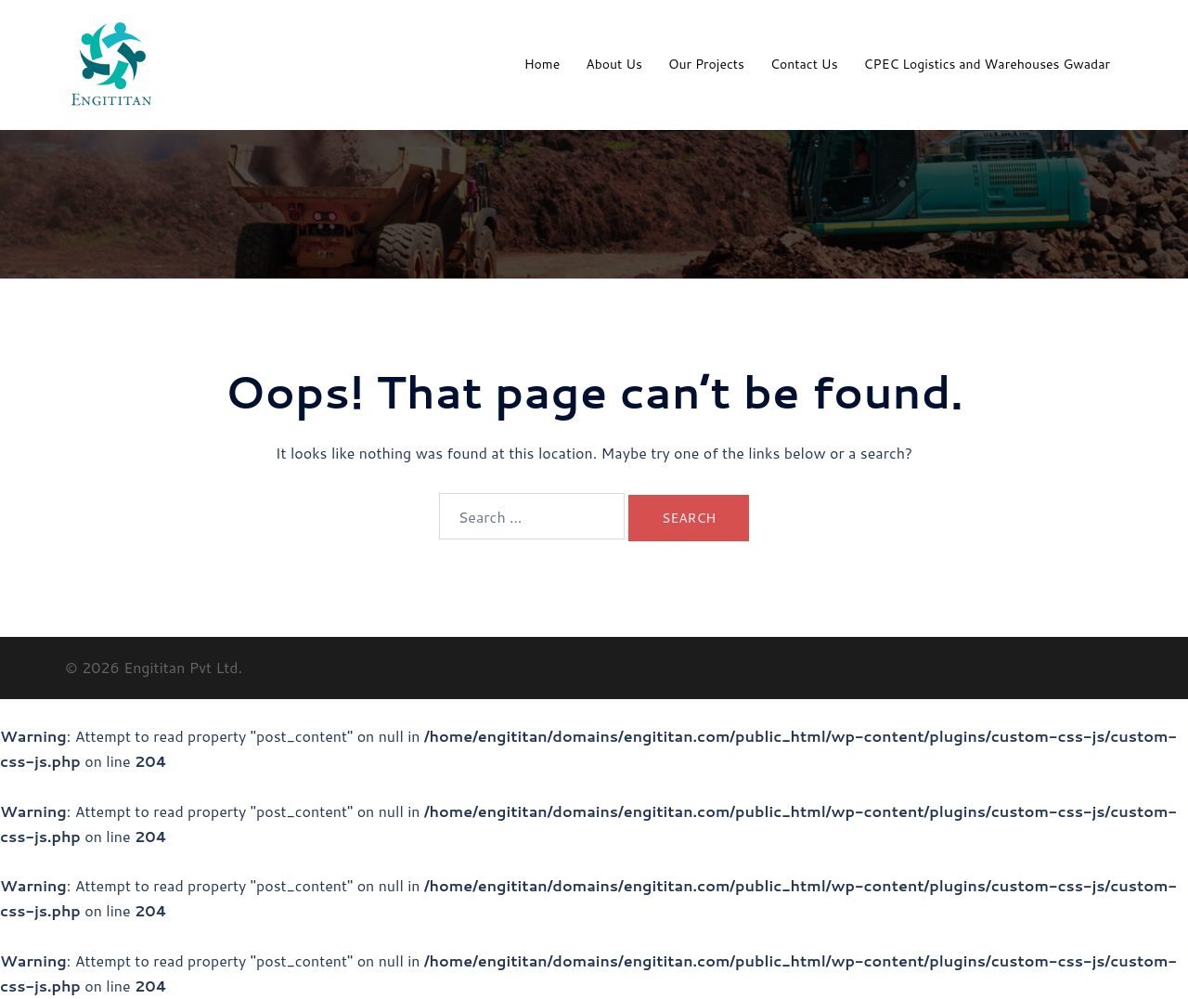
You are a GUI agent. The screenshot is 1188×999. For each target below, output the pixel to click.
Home (542, 64)
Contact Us (804, 64)
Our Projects (706, 64)
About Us (614, 64)
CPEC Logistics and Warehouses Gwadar (987, 64)
